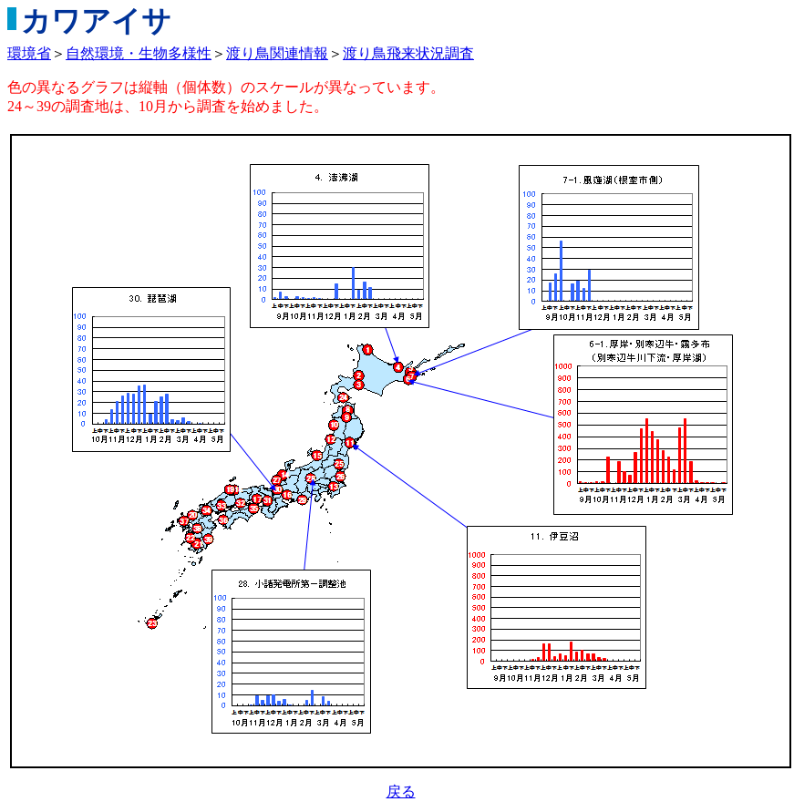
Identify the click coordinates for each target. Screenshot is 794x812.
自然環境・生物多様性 (138, 53)
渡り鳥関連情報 (277, 53)
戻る (401, 791)
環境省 (29, 53)
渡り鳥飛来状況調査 (408, 53)
